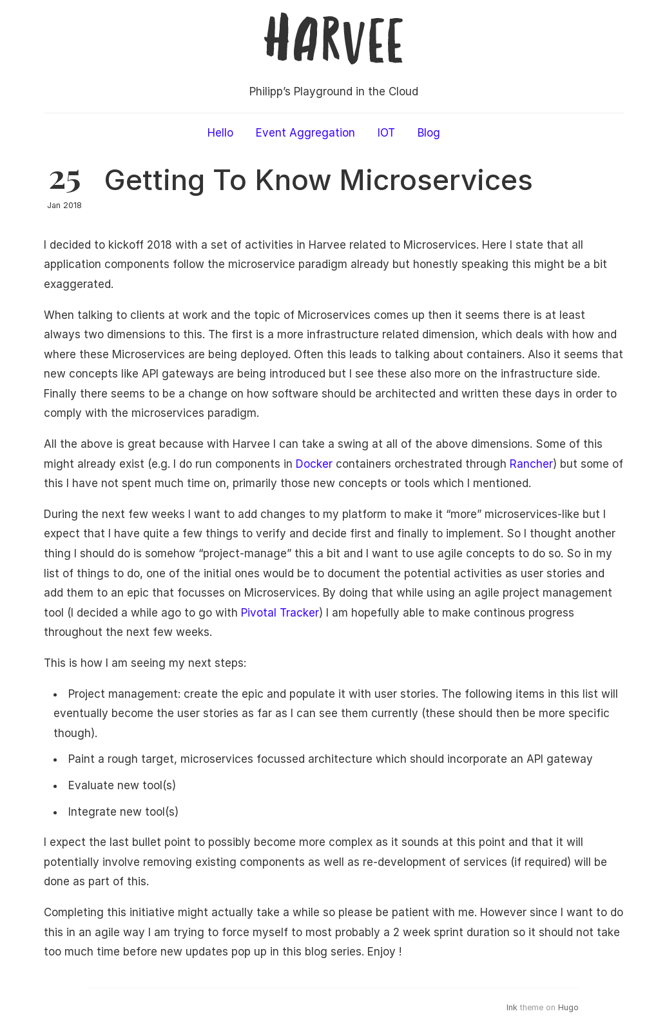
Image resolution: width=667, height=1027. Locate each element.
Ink (512, 1007)
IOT (386, 132)
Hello (220, 132)
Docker (314, 463)
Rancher (531, 463)
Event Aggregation (305, 132)
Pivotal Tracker (280, 612)
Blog (429, 132)
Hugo (568, 1007)
